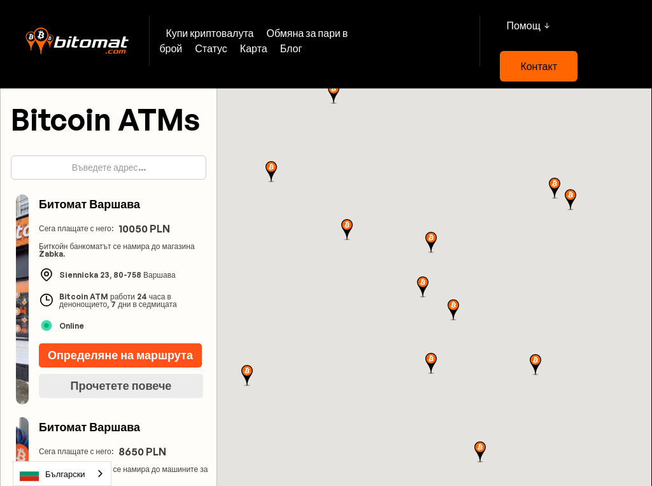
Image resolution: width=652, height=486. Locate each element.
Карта (253, 48)
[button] (527, 25)
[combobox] (62, 473)
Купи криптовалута (209, 33)
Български (52, 474)
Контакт (538, 66)
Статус (211, 48)
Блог (291, 48)
